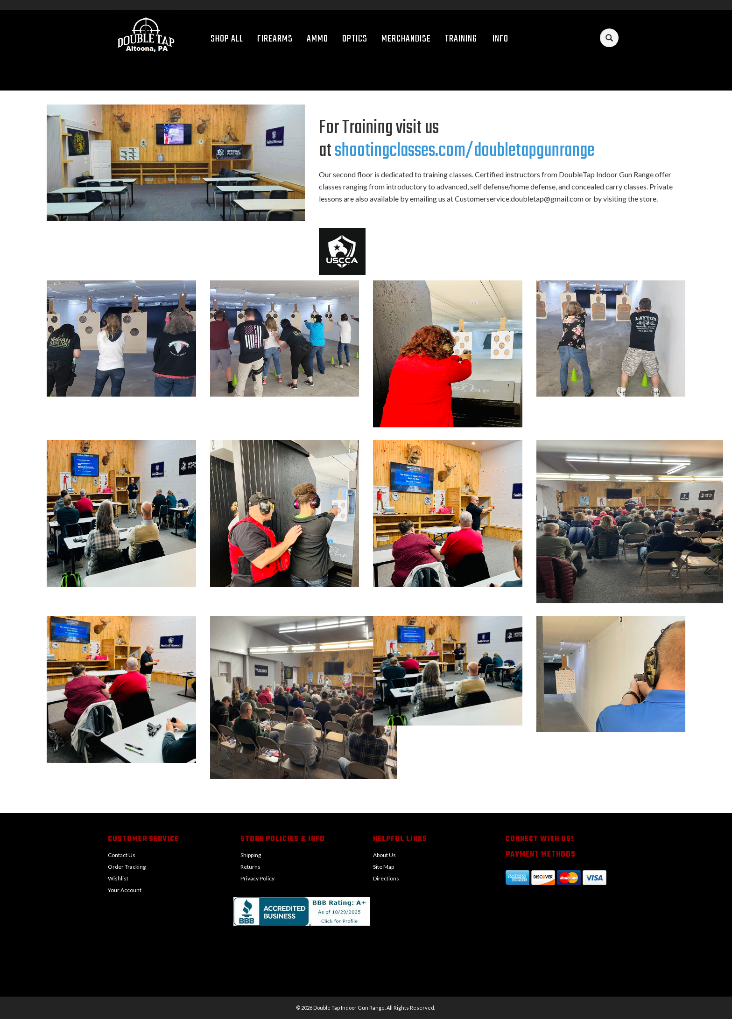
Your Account (124, 889)
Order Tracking (127, 866)
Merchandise (406, 39)
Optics (354, 39)
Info (504, 39)
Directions (386, 878)
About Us (384, 854)
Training (461, 39)
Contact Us (121, 854)
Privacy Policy (257, 878)
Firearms (275, 39)
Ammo (317, 39)
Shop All (227, 39)
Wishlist (118, 878)
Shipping (250, 854)
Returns (250, 866)
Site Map (383, 866)
